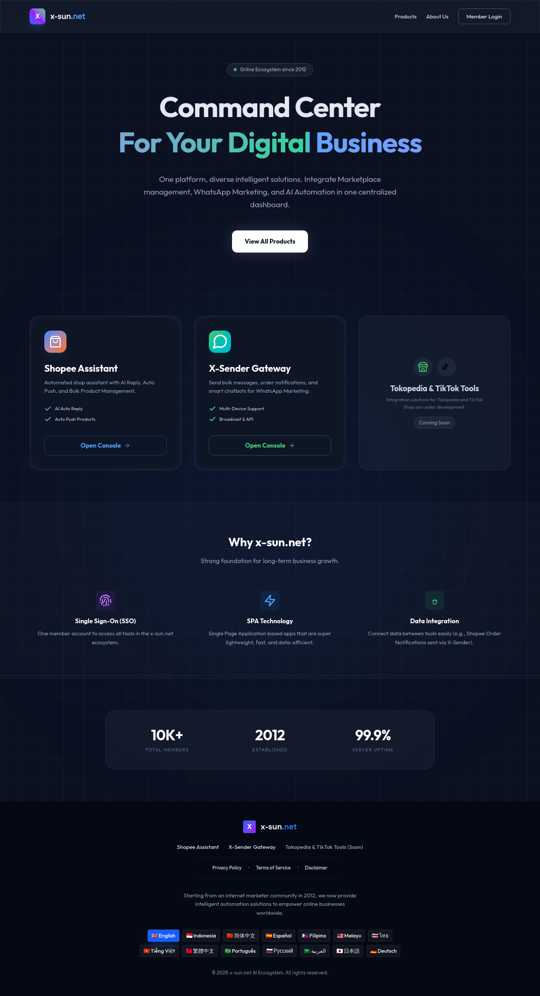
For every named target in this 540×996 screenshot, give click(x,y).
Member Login (484, 16)
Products (406, 16)
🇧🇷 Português (240, 950)
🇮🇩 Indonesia (201, 935)
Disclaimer (316, 868)
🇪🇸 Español (279, 935)
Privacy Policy (227, 868)
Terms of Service (273, 868)
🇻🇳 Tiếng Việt (159, 950)
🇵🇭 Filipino (314, 935)
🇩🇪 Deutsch (383, 950)
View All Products (270, 241)
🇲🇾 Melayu (349, 935)
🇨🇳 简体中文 (241, 935)
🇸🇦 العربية (315, 950)
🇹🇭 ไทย (380, 935)
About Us (437, 16)
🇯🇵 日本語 (348, 950)
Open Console (106, 445)
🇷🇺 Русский (279, 950)
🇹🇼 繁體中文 (200, 950)
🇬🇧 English (163, 935)
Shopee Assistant (198, 846)
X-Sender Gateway (252, 846)
